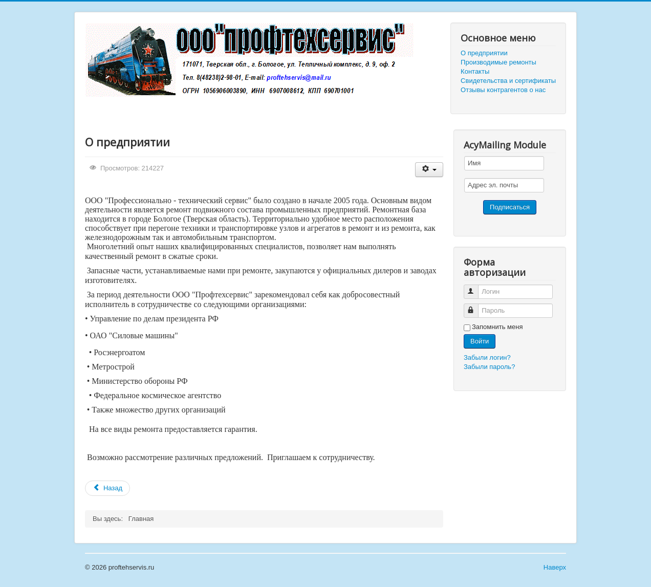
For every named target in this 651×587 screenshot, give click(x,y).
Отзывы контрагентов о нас (503, 90)
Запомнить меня (497, 327)
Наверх (555, 567)
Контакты (475, 71)
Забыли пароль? (489, 367)
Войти (479, 341)
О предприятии (484, 53)
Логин (475, 287)
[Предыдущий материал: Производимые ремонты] (107, 488)
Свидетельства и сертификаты (508, 80)
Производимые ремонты (498, 62)
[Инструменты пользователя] (429, 169)
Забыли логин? (487, 357)
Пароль (475, 306)
